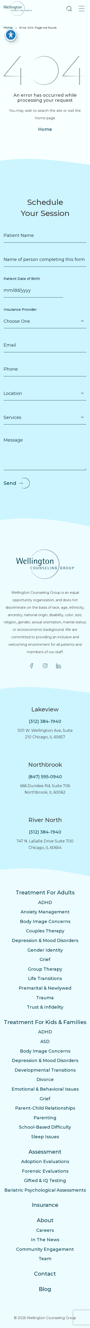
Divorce (45, 1079)
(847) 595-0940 (45, 776)
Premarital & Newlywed (45, 988)
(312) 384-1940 (45, 721)
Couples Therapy (45, 931)
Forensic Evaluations (45, 1171)
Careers (45, 1230)
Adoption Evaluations (45, 1161)
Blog (45, 1289)
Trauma (45, 997)
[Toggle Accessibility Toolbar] (11, 35)
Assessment (45, 1152)
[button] (69, 8)
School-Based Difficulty (45, 1127)
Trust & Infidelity (45, 1007)
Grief (45, 959)
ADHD (45, 902)
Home (8, 27)
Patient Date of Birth (22, 279)
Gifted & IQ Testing (45, 1180)
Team (45, 1258)
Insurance (45, 1205)
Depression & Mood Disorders (45, 940)
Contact (45, 1274)
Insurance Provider (20, 309)
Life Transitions (45, 978)
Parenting (45, 1117)
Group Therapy (45, 969)
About (45, 1220)
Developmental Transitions (45, 1070)
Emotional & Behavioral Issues (45, 1089)
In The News (45, 1239)
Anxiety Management (45, 912)
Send (10, 483)
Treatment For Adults (45, 892)
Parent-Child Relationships (45, 1108)
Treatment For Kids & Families (45, 1022)
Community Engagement (45, 1249)
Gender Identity (45, 950)
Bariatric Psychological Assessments (45, 1190)
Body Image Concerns (45, 921)
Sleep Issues (45, 1136)
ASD (45, 1041)
